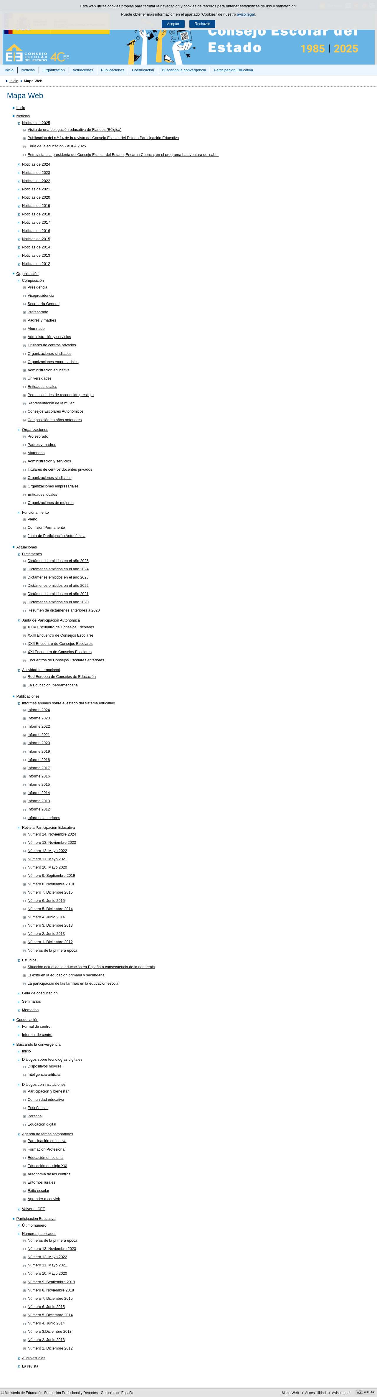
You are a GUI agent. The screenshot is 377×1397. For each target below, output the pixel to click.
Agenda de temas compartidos (47, 1134)
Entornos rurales (41, 1182)
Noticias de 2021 (36, 189)
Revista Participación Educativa (48, 827)
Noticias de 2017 (36, 222)
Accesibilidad (315, 1393)
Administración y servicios (49, 337)
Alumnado (36, 328)
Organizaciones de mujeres (51, 502)
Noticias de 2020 (36, 197)
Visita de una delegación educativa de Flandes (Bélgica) (74, 129)
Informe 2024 (39, 710)
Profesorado (38, 312)
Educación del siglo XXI (47, 1166)
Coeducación (143, 70)
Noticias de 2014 (36, 247)
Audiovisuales (33, 1358)
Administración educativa (49, 370)
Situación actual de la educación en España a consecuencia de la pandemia (91, 967)
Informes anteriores (44, 818)
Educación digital (42, 1124)
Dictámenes (32, 554)
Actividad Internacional (41, 670)
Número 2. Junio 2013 (46, 933)
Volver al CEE (33, 1209)
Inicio (9, 70)
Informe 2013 (39, 801)
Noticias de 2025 (36, 123)
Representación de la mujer (51, 403)
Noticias (28, 70)
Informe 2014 (39, 792)
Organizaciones (35, 429)
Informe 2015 (39, 784)
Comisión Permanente (46, 527)
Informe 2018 (39, 759)
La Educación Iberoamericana (53, 685)
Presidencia (37, 287)
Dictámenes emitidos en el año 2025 (58, 561)
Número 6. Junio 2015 (46, 900)
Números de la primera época (52, 950)
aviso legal (246, 14)
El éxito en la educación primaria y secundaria (66, 975)
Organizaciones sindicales (50, 353)
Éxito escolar (38, 1190)
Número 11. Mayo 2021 (47, 859)
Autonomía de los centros (49, 1174)
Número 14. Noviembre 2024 (52, 834)
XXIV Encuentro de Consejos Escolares (61, 627)
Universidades (40, 378)
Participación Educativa (233, 70)
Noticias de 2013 (36, 255)
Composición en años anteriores (55, 420)
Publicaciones (112, 70)
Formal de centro (36, 1026)
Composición (33, 280)
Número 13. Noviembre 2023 (52, 842)
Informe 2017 (39, 768)
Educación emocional (46, 1157)
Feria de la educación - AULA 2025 (57, 146)
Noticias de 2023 (36, 172)
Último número (34, 1225)
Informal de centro (37, 1034)
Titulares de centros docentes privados (60, 469)
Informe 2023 (39, 718)
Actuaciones (82, 70)
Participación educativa (47, 1141)
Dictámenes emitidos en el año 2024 (58, 569)
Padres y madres (42, 320)
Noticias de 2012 (36, 263)
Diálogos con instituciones (44, 1084)
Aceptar (173, 24)
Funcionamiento (35, 512)
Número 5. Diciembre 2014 (50, 909)
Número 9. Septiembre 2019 (51, 875)
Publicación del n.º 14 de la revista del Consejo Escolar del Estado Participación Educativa (103, 138)
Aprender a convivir (44, 1199)
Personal (35, 1116)
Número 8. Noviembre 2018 (51, 884)
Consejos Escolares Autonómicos (56, 411)
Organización (53, 70)
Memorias (30, 1010)
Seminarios (31, 1001)
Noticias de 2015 (36, 239)
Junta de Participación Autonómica (56, 535)
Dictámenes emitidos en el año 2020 (58, 602)
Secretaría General (43, 304)
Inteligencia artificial (44, 1074)
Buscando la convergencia (184, 70)
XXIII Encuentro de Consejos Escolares (61, 635)
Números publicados (39, 1233)
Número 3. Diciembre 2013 (50, 925)
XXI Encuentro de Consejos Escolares (60, 652)
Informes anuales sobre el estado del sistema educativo (68, 703)
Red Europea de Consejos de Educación (62, 676)
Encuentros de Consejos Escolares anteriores (66, 660)
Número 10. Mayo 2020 (47, 867)
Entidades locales (42, 386)
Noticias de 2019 (36, 205)
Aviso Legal (341, 1393)
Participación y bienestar (48, 1091)
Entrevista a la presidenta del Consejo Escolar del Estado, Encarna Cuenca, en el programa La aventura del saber (123, 154)
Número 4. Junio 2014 (46, 917)
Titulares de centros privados (52, 345)
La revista (30, 1366)
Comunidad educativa (46, 1099)
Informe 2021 (39, 734)
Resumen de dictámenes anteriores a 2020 (64, 610)
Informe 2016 (39, 776)
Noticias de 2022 (36, 181)
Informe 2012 (39, 809)
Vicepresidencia (41, 295)
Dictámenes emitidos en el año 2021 (58, 594)
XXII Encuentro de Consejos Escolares (60, 643)
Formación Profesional (46, 1149)
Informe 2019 (39, 751)
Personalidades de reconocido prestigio (61, 395)
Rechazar (202, 24)
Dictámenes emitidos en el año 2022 (58, 585)
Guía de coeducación (40, 993)
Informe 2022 (39, 726)
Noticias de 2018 (36, 214)
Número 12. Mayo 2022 (47, 851)
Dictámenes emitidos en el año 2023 (58, 577)
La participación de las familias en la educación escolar (74, 983)
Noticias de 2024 (36, 164)
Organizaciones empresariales (53, 362)
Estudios (29, 960)
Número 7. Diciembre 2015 (50, 892)
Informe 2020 (39, 743)
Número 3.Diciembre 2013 (50, 1331)
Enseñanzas (38, 1108)
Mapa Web (290, 1393)
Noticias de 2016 (36, 230)
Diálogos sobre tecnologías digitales (52, 1059)
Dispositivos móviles (45, 1066)
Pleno (32, 519)
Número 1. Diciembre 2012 (50, 942)
